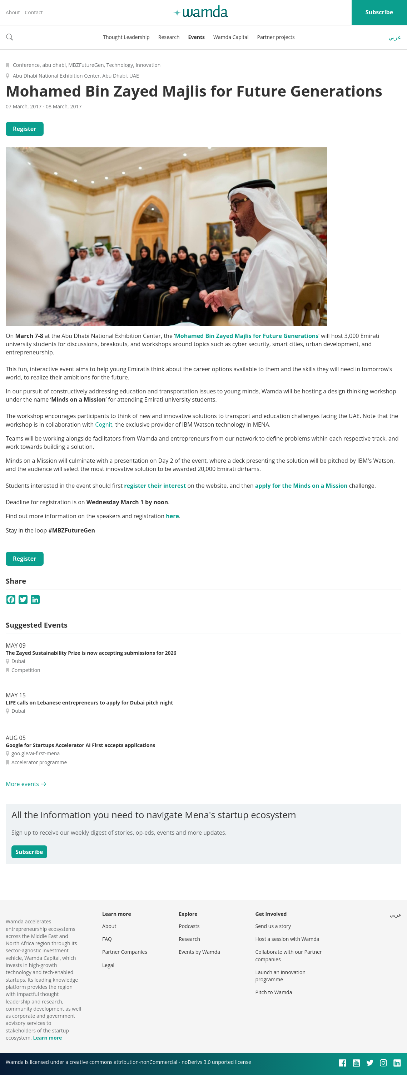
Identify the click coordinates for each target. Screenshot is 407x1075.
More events (22, 784)
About (13, 12)
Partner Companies (124, 951)
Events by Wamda (199, 951)
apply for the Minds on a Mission (301, 486)
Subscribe (379, 12)
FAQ (107, 939)
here (172, 516)
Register (24, 129)
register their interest (155, 486)
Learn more (47, 1037)
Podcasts (189, 926)
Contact (34, 12)
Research (169, 37)
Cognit (103, 424)
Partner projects (276, 37)
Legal (108, 965)
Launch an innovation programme (280, 976)
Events (196, 37)
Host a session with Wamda (287, 939)
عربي (394, 37)
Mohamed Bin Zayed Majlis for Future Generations (247, 336)
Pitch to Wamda (273, 992)
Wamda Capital (231, 37)
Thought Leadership (126, 37)
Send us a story (273, 926)
